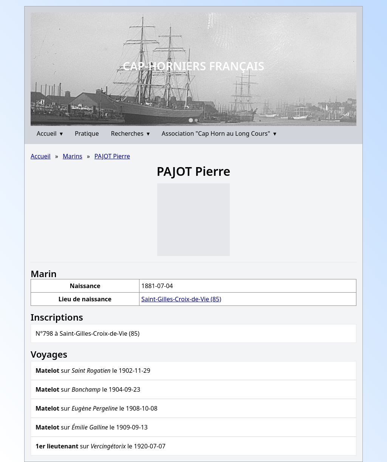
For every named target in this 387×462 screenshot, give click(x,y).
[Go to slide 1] (191, 120)
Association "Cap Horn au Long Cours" (219, 133)
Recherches (130, 133)
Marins (72, 156)
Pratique (87, 133)
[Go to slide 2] (196, 120)
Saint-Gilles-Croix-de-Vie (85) (181, 299)
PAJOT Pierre (112, 156)
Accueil (50, 133)
